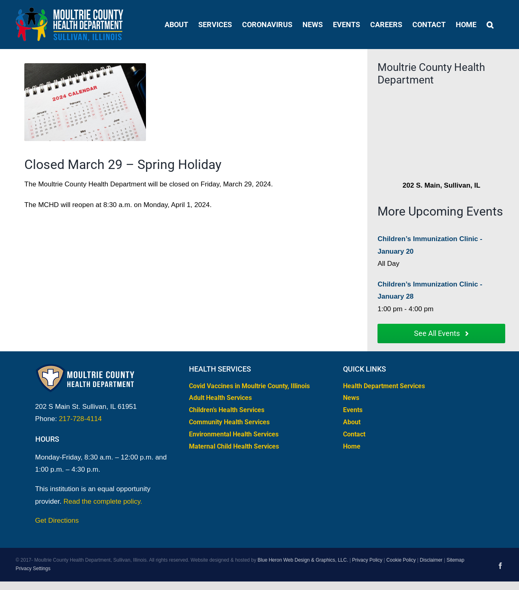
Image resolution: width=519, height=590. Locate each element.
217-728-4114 (80, 419)
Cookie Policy (401, 560)
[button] (490, 24)
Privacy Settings (32, 568)
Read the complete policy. (102, 501)
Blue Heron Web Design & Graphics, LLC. (302, 560)
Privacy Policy (367, 560)
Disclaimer (431, 560)
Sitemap (455, 560)
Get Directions (57, 520)
